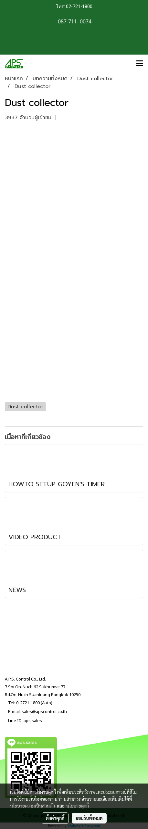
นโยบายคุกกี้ (77, 806)
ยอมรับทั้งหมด (89, 818)
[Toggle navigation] (139, 64)
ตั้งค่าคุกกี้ (55, 818)
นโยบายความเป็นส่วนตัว (32, 806)
